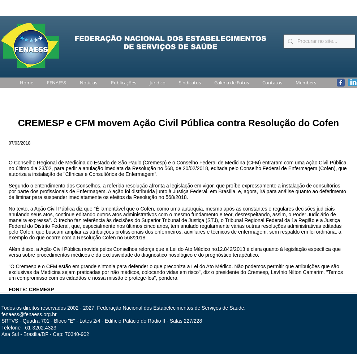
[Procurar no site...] (318, 41)
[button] (55, 83)
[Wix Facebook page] (341, 83)
